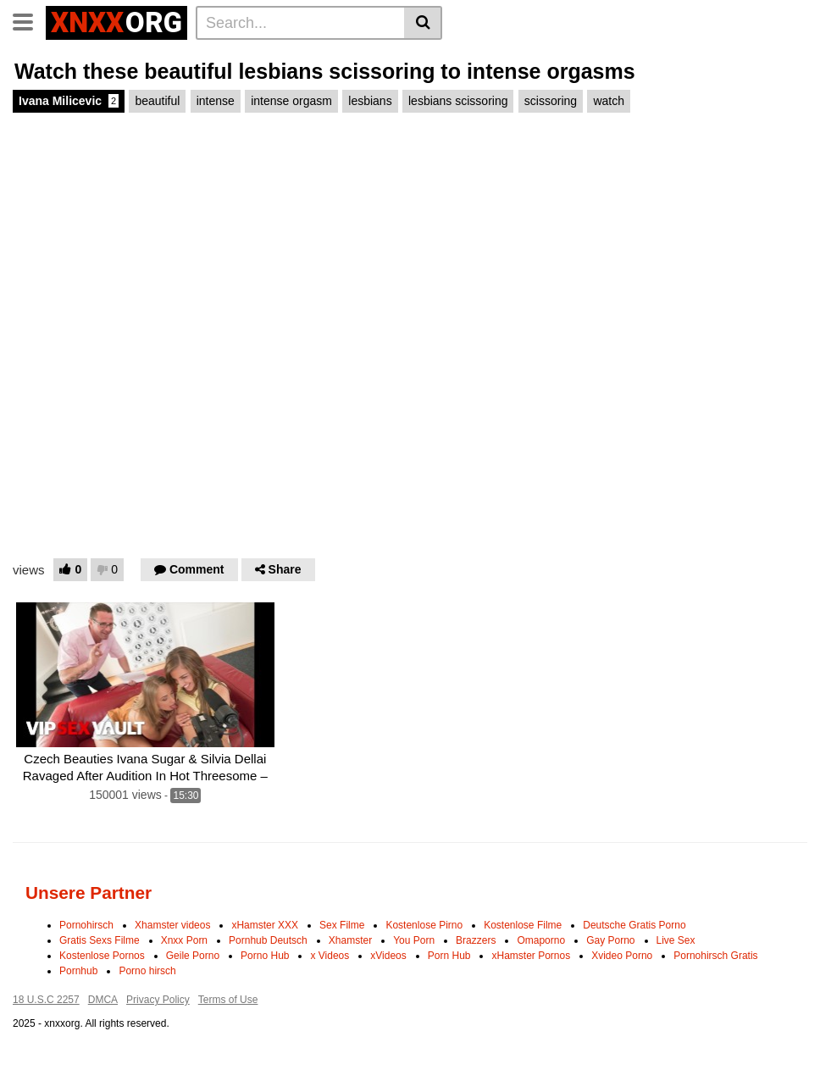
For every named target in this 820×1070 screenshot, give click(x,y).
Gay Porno (610, 940)
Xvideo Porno (621, 956)
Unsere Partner (88, 892)
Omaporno (541, 940)
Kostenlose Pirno (424, 925)
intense (216, 101)
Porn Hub (449, 956)
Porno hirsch (147, 971)
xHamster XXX (264, 925)
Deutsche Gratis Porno (634, 925)
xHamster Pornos (530, 956)
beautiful (157, 101)
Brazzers (476, 940)
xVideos (388, 956)
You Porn (414, 940)
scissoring (550, 101)
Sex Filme (341, 925)
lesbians (369, 101)
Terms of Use (228, 1000)
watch (608, 101)
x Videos (329, 956)
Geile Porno (192, 956)
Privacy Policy (158, 1000)
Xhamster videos (172, 925)
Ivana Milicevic (69, 101)
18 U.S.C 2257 (46, 1000)
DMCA (103, 1000)
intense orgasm (291, 101)
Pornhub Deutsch (268, 940)
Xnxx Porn (184, 940)
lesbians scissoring (458, 101)
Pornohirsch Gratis (715, 956)
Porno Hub (265, 956)
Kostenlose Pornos (102, 956)
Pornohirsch (86, 925)
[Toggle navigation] (29, 20)
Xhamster (350, 940)
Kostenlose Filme (523, 925)
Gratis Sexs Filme (99, 940)
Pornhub (78, 971)
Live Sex (676, 940)
